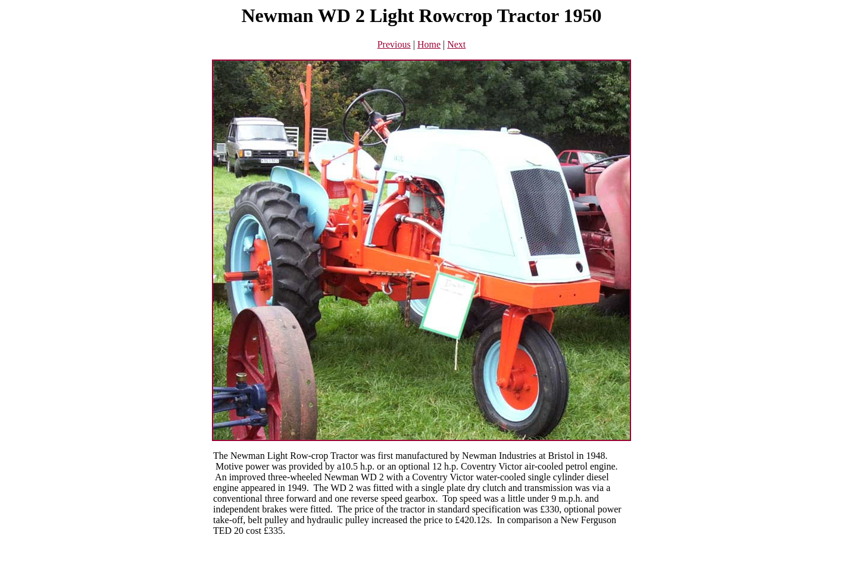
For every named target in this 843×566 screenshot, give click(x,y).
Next (456, 44)
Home (429, 44)
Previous (394, 44)
